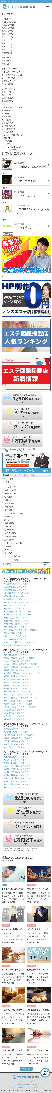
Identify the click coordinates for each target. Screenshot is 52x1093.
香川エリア (8, 43)
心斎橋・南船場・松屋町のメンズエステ (22, 673)
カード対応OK (9, 120)
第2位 (4, 173)
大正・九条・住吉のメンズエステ (19, 695)
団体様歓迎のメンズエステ (16, 596)
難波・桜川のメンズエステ (16, 676)
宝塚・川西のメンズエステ (16, 775)
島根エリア (7, 34)
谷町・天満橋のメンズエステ (17, 682)
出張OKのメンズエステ (15, 633)
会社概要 (12, 1087)
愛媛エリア (8, 46)
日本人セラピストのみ (12, 107)
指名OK (6, 110)
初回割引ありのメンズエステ (17, 584)
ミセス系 (7, 144)
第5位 (4, 220)
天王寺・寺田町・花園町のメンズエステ (22, 692)
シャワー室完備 (9, 150)
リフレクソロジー (10, 78)
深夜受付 (7, 92)
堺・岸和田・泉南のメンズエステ (19, 701)
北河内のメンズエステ (14, 710)
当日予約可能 (8, 126)
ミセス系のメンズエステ (15, 639)
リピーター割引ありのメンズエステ (20, 642)
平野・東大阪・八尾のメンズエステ (20, 707)
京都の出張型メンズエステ (16, 729)
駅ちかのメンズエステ (14, 608)
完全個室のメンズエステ (15, 599)
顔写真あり (7, 132)
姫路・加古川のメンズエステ (17, 784)
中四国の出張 (9, 22)
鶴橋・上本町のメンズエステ (17, 685)
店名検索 (6, 564)
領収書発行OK (9, 116)
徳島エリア (7, 40)
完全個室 (7, 104)
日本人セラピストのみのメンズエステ (21, 602)
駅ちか (6, 113)
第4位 (4, 202)
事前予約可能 (8, 129)
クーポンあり (10, 487)
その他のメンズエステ (14, 716)
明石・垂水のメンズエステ (16, 781)
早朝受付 (7, 95)
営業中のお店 (10, 490)
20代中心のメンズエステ (16, 636)
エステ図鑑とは (30, 1081)
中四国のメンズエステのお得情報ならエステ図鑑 (30, 1090)
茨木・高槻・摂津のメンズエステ (19, 704)
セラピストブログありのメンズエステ (21, 630)
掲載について (24, 1087)
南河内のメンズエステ (14, 713)
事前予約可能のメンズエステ (17, 624)
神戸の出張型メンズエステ (16, 757)
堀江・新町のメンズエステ (16, 670)
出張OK (6, 138)
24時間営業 (8, 98)
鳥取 (33, 475)
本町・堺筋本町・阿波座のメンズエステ (22, 667)
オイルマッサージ (11, 69)
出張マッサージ (9, 81)
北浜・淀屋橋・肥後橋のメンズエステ (21, 664)
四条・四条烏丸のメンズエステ (18, 738)
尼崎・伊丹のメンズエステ (16, 772)
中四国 (6, 19)
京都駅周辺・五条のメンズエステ (19, 735)
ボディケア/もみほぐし (13, 75)
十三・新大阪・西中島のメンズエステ (21, 698)
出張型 (6, 60)
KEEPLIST (45, 1072)
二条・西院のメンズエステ (16, 741)
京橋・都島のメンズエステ (16, 688)
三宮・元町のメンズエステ (16, 760)
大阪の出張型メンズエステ (16, 655)
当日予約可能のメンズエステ (17, 621)
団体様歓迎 (7, 101)
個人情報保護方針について (26, 1084)
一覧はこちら (26, 864)
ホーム (18, 1081)
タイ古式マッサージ (11, 72)
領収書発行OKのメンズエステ (18, 611)
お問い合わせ (37, 1087)
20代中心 (7, 141)
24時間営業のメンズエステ (17, 593)
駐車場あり (7, 123)
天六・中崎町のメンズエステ (17, 661)
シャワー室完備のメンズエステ (18, 645)
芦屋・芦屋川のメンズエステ (17, 769)
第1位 (4, 159)
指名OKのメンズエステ (15, 605)
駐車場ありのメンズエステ (16, 618)
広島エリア (8, 28)
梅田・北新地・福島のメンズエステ (20, 658)
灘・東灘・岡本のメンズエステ (18, 778)
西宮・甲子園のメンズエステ (17, 766)
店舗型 (6, 57)
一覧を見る (8, 234)
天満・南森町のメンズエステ (17, 679)
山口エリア (7, 37)
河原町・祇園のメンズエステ (17, 732)
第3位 (4, 188)
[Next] (49, 460)
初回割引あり (8, 89)
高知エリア (7, 49)
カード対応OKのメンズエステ (18, 614)
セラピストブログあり (12, 135)
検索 (46, 564)
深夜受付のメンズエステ (15, 587)
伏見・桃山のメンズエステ (16, 744)
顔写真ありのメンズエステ (16, 627)
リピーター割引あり (11, 147)
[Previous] (3, 460)
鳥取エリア (7, 31)
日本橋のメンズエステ (14, 719)
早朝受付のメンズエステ (15, 590)
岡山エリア (8, 25)
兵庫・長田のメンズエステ (16, 763)
